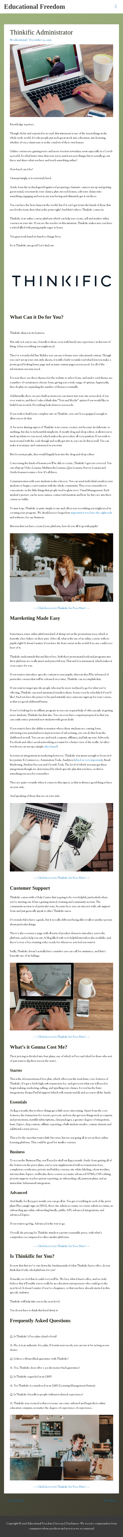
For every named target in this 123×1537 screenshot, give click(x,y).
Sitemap (59, 1524)
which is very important (87, 760)
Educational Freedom (34, 6)
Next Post (111, 1501)
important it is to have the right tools (91, 513)
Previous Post (13, 1501)
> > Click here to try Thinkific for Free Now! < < (61, 608)
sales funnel (50, 747)
